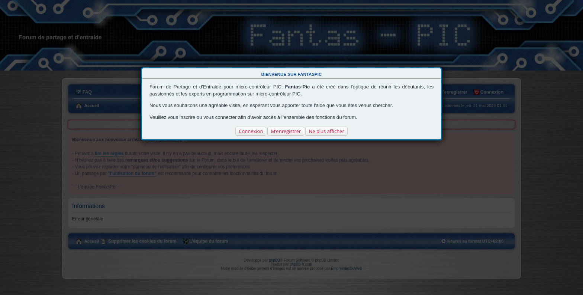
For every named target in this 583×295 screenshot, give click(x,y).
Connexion (251, 131)
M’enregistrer (286, 131)
